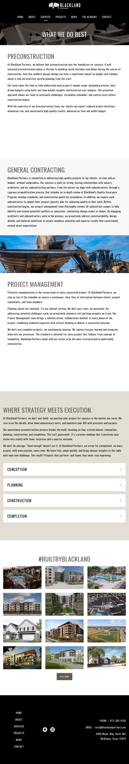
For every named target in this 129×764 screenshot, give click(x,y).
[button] (64, 469)
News (74, 17)
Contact (107, 17)
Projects (61, 17)
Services (46, 17)
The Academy (89, 17)
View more (64, 676)
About (32, 17)
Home (20, 17)
